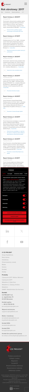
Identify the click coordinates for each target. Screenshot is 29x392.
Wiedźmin (5, 287)
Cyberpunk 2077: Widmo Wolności (12, 277)
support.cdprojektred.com (10, 311)
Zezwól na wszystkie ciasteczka (14, 212)
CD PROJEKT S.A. (7, 295)
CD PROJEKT (6, 4)
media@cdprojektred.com (10, 318)
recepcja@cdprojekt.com (10, 306)
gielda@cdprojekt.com (9, 320)
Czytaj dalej (22, 27)
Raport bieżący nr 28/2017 (11, 17)
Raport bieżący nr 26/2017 (11, 56)
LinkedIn (7, 231)
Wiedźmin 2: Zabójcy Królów (11, 284)
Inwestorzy (5, 260)
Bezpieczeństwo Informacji (14, 365)
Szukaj (4, 272)
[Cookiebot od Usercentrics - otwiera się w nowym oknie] (8, 170)
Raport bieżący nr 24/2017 (11, 96)
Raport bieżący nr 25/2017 (11, 75)
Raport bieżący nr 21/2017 (11, 158)
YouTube (22, 242)
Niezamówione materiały (14, 368)
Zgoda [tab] (4, 173)
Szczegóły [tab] (10, 173)
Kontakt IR (14, 363)
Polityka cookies (14, 358)
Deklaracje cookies (14, 370)
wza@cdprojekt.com (9, 325)
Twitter (22, 231)
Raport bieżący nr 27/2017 (11, 36)
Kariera (4, 267)
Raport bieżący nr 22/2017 (11, 139)
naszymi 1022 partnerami (12, 179)
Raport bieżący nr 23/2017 (11, 117)
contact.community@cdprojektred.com (14, 335)
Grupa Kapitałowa (7, 255)
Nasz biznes (5, 257)
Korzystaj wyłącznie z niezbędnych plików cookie (14, 220)
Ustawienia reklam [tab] (18, 173)
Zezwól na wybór (14, 216)
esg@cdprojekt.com (8, 330)
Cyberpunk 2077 (7, 280)
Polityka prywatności (14, 356)
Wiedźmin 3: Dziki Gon (9, 282)
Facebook (7, 242)
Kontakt (4, 269)
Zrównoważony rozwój (9, 262)
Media (4, 264)
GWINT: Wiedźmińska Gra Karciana (13, 289)
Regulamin (14, 361)
